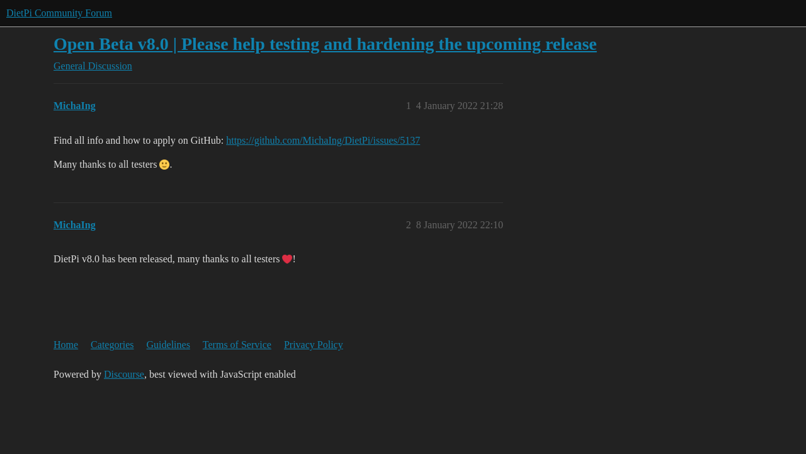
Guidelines (168, 344)
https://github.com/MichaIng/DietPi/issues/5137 (323, 140)
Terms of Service (237, 344)
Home (66, 344)
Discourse (124, 374)
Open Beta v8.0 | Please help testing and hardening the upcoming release (325, 44)
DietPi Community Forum (59, 13)
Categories (112, 344)
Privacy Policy (313, 344)
